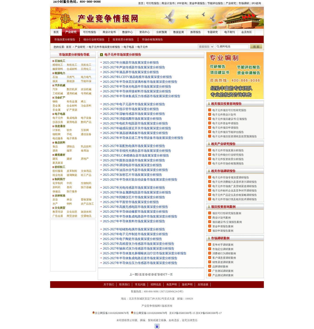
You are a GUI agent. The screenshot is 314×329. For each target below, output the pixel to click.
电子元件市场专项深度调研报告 (230, 177)
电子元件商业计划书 (224, 114)
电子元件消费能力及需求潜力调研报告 (234, 181)
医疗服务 (72, 191)
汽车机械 (59, 85)
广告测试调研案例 (222, 270)
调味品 (71, 146)
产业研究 (231, 3)
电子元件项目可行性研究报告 (229, 110)
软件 (69, 130)
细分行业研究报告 (94, 39)
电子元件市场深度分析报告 (104, 46)
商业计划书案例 (221, 217)
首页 (140, 3)
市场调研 (244, 3)
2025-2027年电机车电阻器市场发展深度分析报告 (135, 123)
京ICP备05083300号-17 (209, 313)
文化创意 (72, 211)
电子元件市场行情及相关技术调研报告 (234, 199)
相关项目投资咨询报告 (226, 103)
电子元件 (142, 46)
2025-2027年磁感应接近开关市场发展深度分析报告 (137, 128)
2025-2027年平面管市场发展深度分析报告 (131, 202)
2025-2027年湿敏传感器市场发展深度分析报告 (134, 113)
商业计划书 (168, 3)
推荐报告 (195, 32)
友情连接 (203, 284)
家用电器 (72, 122)
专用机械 (86, 93)
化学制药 (58, 183)
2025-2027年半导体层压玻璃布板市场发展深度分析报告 (140, 81)
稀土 (83, 101)
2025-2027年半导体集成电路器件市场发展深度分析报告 (140, 216)
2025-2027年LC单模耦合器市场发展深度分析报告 (136, 155)
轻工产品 (86, 175)
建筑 (55, 158)
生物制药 (86, 183)
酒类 (55, 150)
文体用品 (86, 170)
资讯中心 (144, 32)
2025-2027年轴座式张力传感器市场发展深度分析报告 (138, 248)
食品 (55, 146)
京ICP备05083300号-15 (182, 313)
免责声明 (171, 284)
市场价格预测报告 (152, 39)
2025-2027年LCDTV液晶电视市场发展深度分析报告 (137, 77)
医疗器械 (86, 187)
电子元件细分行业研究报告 (228, 154)
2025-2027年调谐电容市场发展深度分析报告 (132, 165)
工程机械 (58, 93)
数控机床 (72, 89)
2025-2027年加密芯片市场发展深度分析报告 (132, 174)
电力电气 (86, 77)
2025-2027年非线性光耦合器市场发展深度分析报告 (137, 150)
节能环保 (86, 81)
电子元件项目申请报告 (225, 127)
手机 (69, 134)
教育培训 (58, 211)
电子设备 (86, 117)
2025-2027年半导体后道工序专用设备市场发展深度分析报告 (143, 138)
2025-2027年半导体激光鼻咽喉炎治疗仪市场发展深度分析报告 (144, 253)
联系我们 (124, 284)
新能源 (71, 81)
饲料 (69, 203)
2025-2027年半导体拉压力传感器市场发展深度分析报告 (140, 263)
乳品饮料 (86, 146)
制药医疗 (59, 179)
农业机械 (86, 89)
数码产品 (86, 122)
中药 (69, 183)
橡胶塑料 (58, 69)
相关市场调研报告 (223, 171)
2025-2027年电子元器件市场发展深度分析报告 (134, 104)
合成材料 (72, 69)
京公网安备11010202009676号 (110, 313)
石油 (55, 77)
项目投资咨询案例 (223, 206)
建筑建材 (59, 154)
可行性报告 (152, 3)
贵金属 (56, 105)
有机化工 (72, 64)
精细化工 (58, 64)
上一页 (133, 274)
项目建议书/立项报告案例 (227, 222)
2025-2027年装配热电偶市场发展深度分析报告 (134, 146)
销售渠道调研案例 (222, 262)
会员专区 (246, 32)
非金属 (56, 109)
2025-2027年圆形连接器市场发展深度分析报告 (134, 160)
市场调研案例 (220, 238)
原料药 (56, 187)
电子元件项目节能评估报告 (228, 132)
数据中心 (127, 32)
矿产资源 (72, 109)
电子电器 (129, 46)
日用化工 (86, 69)
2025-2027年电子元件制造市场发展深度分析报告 (135, 234)
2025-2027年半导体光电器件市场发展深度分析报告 (137, 86)
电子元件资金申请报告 (225, 123)
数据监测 (178, 32)
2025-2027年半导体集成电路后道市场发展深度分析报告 (140, 258)
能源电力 (59, 73)
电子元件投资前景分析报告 (228, 159)
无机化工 (86, 64)
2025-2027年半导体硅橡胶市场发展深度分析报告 (135, 211)
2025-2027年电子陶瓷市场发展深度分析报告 (132, 239)
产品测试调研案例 (222, 275)
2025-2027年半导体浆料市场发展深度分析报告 (134, 221)
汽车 (55, 89)
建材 (69, 158)
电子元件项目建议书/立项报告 (229, 119)
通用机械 (72, 93)
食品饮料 (59, 142)
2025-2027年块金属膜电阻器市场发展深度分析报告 (137, 192)
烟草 (69, 150)
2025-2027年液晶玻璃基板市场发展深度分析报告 (135, 133)
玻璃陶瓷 (72, 175)
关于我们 (109, 284)
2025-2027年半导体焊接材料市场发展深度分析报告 (137, 91)
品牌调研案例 (220, 266)
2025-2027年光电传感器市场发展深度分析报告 (134, 187)
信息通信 (59, 126)
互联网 (85, 130)
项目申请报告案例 (222, 230)
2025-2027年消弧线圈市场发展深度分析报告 (132, 118)
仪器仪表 (58, 122)
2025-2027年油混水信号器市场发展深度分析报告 (135, 170)
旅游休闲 (86, 211)
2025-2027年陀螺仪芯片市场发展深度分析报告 (134, 197)
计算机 (56, 130)
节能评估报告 (215, 3)
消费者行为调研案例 (224, 253)
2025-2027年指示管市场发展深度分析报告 (131, 109)
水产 (55, 203)
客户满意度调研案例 (224, 257)
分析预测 (161, 32)
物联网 (56, 134)
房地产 (85, 158)
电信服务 (58, 138)
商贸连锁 (72, 215)
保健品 (56, 191)
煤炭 (55, 81)
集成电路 (72, 117)
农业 (55, 199)
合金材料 (72, 105)
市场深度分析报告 (64, 39)
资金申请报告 (197, 3)
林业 (69, 199)
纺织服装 (58, 170)
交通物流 (86, 215)
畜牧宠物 (86, 199)
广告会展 (58, 215)
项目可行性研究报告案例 (226, 213)
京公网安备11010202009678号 (149, 313)
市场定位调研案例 (222, 249)
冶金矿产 (59, 97)
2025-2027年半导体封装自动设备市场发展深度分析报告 (140, 179)
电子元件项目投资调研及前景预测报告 (234, 136)
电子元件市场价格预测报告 (228, 163)
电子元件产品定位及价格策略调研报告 (234, 194)
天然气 (71, 77)
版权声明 (187, 284)
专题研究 (212, 32)
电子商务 (72, 138)
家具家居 (58, 162)
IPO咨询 (256, 3)
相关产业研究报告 (223, 144)
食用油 (85, 150)
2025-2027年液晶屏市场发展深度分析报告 (131, 72)
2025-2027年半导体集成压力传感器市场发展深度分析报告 (141, 96)
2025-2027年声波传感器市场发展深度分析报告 (134, 67)
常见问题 (140, 284)
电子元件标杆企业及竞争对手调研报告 (234, 190)
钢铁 (55, 101)
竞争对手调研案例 (222, 244)
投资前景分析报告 (123, 39)
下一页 (169, 274)
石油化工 (59, 60)
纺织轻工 (59, 167)
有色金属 (72, 101)
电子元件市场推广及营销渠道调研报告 (234, 186)
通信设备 (86, 134)
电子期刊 (229, 32)
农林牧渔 (59, 195)
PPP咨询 (182, 3)
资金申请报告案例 (222, 226)
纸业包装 (58, 175)
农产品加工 (87, 203)
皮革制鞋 (72, 170)
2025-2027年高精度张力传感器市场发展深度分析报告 (138, 243)
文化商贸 (59, 207)
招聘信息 (156, 284)
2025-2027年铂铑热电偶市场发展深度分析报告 (134, 229)
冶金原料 (86, 105)
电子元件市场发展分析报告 (228, 150)
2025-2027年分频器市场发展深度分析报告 (131, 62)
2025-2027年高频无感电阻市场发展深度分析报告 (135, 206)
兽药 (69, 187)
